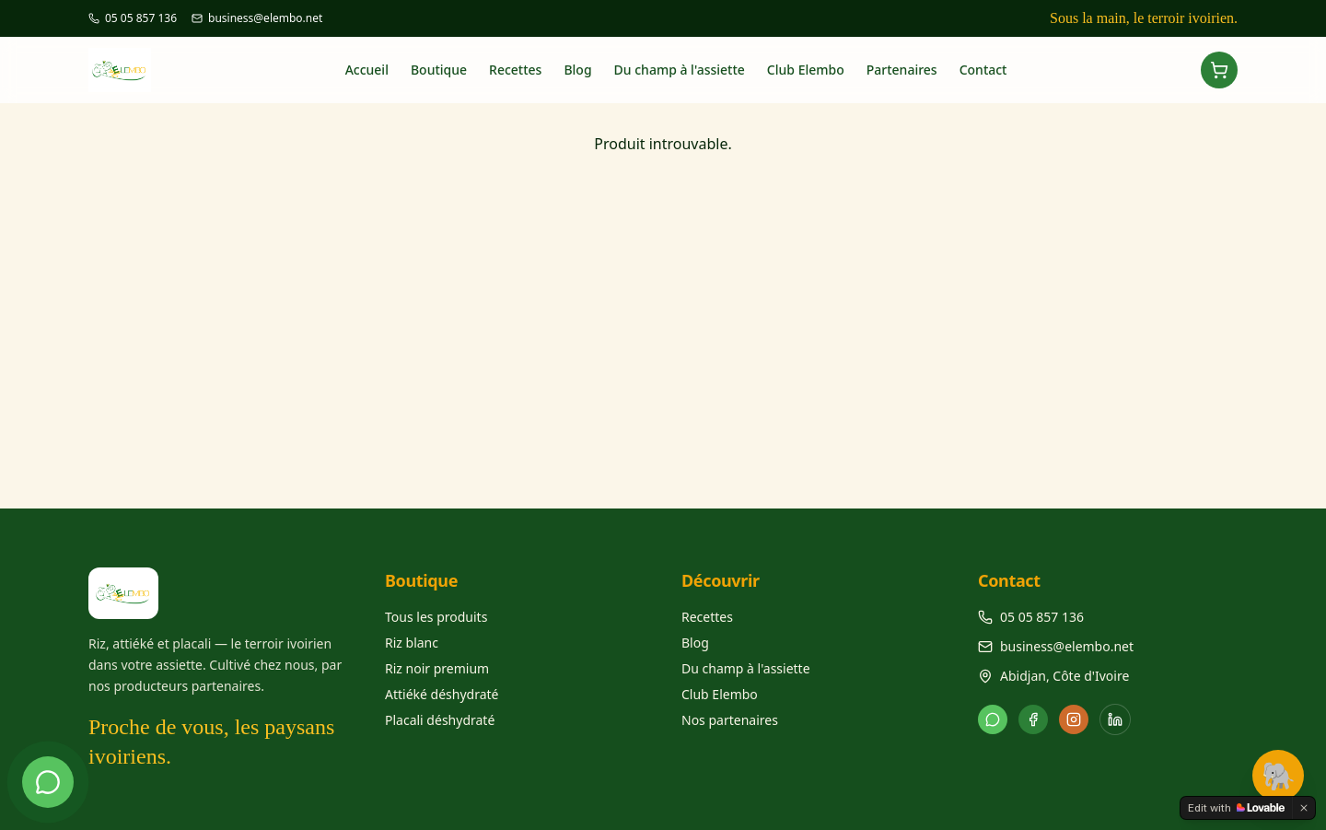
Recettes (515, 69)
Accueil (367, 69)
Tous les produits (436, 616)
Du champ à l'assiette (679, 69)
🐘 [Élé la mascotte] (1279, 777)
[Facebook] (1033, 719)
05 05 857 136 (1042, 616)
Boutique (439, 69)
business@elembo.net (1067, 646)
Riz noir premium (437, 668)
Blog (577, 69)
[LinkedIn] (1115, 719)
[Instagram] (1073, 719)
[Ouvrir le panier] (1219, 70)
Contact (983, 69)
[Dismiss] (1304, 808)
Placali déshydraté (439, 720)
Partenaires (902, 69)
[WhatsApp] (992, 719)
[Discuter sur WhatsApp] (48, 782)
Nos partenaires (729, 720)
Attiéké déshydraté (442, 694)
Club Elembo (805, 69)
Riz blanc (411, 642)
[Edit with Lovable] (1236, 808)
